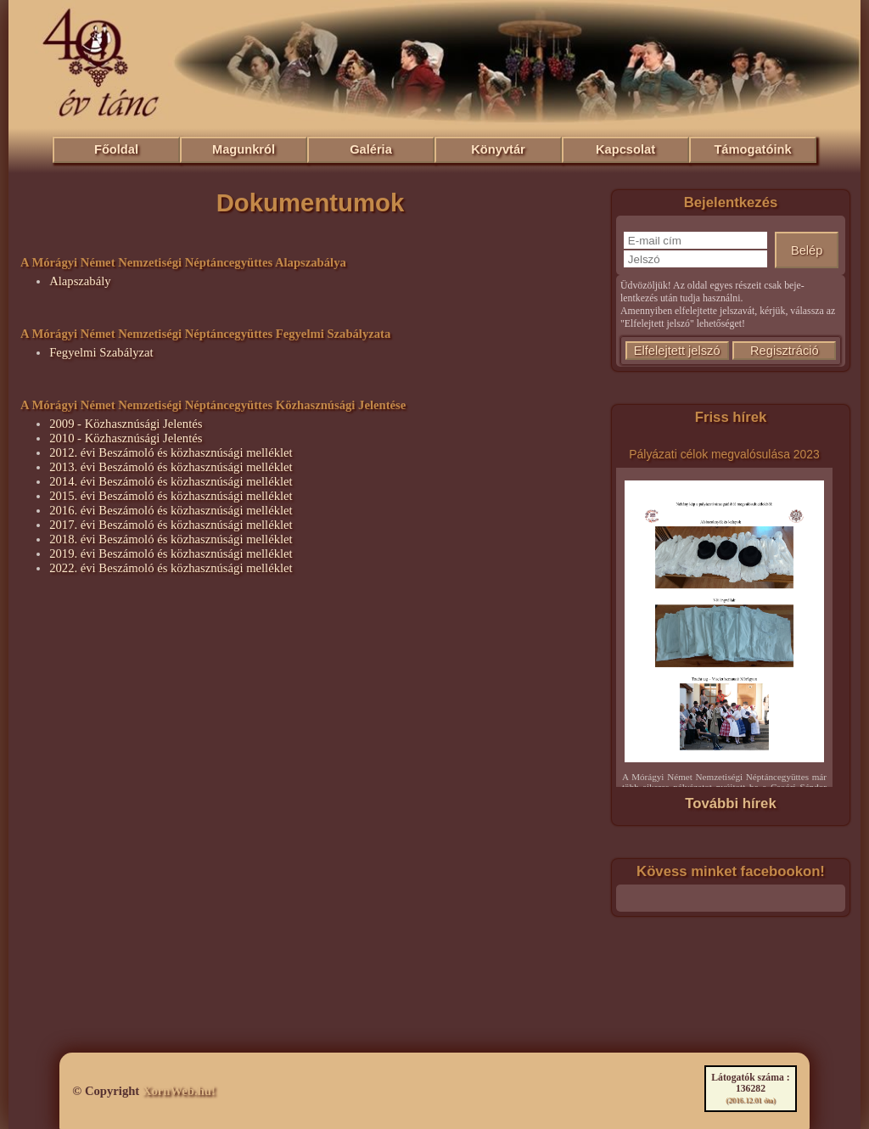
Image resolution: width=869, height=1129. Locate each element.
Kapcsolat (625, 149)
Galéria (371, 149)
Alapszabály (79, 281)
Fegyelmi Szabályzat (101, 352)
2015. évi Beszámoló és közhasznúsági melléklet (171, 496)
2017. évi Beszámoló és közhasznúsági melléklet (171, 524)
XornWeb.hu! (179, 1091)
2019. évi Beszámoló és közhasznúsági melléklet (171, 553)
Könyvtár (498, 149)
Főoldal (116, 149)
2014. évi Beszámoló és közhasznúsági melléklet (171, 481)
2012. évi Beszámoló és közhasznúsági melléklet (171, 452)
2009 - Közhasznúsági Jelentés (125, 423)
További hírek (730, 803)
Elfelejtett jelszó (677, 350)
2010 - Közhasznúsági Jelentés (125, 438)
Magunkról (243, 149)
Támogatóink (752, 149)
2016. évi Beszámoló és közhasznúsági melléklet (171, 510)
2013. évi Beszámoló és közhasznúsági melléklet (171, 467)
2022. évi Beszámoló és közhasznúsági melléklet (171, 568)
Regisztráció (784, 350)
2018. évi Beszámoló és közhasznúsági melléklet (171, 539)
